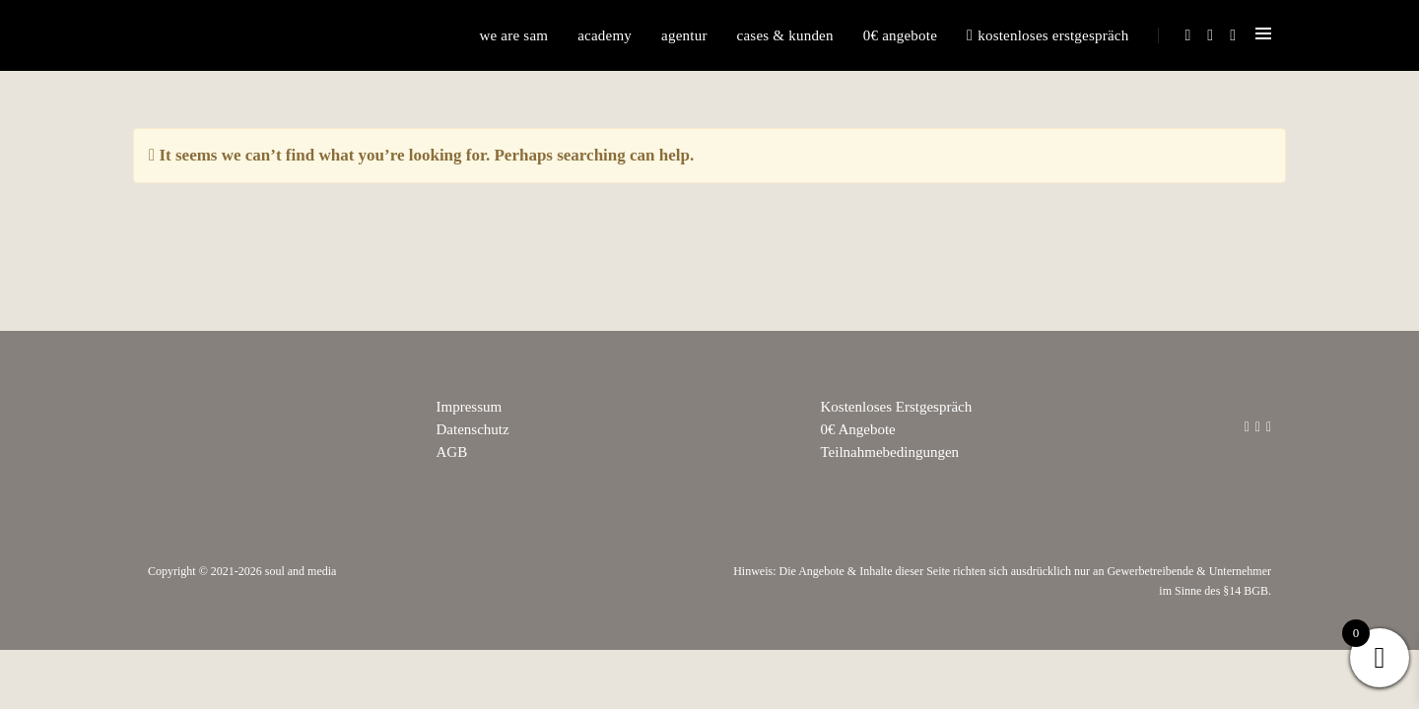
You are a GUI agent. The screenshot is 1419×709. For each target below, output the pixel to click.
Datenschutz (473, 429)
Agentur (684, 35)
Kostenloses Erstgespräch (1047, 35)
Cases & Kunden (785, 35)
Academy (604, 35)
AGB (452, 452)
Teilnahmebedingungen (890, 452)
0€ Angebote (900, 35)
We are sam (513, 35)
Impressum (470, 407)
